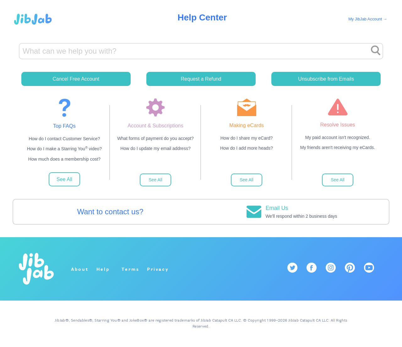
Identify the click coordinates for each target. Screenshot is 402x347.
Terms (130, 269)
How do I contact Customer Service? (64, 138)
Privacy (158, 269)
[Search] (201, 51)
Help (103, 269)
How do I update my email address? (155, 148)
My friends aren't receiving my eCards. (337, 147)
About (80, 269)
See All (64, 179)
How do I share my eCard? (246, 138)
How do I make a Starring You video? (64, 148)
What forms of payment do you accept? (155, 138)
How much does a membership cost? (64, 159)
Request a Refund (201, 79)
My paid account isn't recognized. (337, 137)
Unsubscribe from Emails (326, 79)
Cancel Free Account (75, 79)
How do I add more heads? (246, 148)
